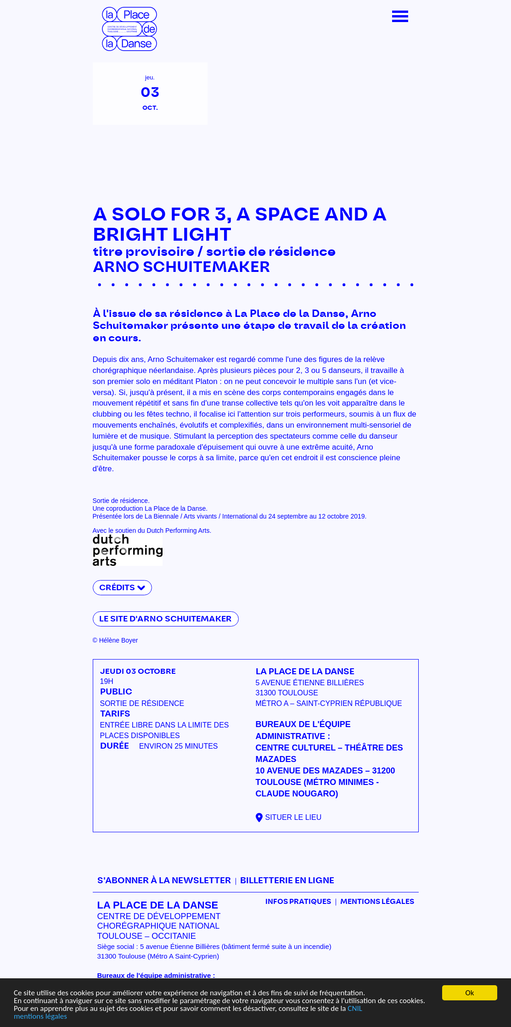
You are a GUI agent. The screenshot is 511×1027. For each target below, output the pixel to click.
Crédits (117, 588)
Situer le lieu (293, 817)
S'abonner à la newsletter (164, 881)
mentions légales (40, 1016)
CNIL (355, 1009)
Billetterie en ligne (287, 881)
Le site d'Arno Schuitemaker (165, 619)
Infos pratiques (298, 901)
